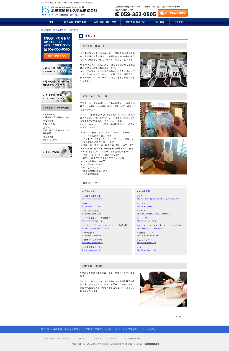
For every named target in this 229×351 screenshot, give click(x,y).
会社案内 (82, 338)
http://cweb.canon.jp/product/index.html (154, 213)
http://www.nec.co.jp (91, 206)
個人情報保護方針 (132, 338)
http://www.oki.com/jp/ (91, 250)
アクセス (97, 338)
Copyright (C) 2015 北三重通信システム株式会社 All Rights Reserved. (114, 344)
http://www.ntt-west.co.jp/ (93, 235)
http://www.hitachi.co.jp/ (92, 243)
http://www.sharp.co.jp (146, 221)
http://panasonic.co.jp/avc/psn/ (95, 228)
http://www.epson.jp (145, 206)
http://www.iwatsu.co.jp (92, 199)
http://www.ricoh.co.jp (146, 250)
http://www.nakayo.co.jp (92, 221)
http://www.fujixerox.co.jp (148, 235)
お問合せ (113, 338)
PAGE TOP (182, 317)
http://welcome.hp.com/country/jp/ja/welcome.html (158, 199)
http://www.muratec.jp (146, 243)
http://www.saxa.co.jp (91, 213)
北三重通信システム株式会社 (54, 30)
